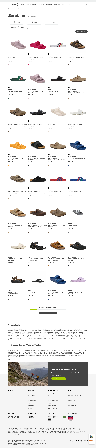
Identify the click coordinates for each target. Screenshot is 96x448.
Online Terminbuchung (53, 400)
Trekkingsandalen (13, 27)
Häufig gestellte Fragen (74, 393)
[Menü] (94, 435)
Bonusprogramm (52, 393)
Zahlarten (70, 403)
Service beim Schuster (53, 398)
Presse (30, 408)
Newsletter (31, 405)
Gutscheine (51, 403)
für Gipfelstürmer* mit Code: (50, 1)
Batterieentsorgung (53, 408)
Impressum (78, 442)
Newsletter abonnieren (58, 378)
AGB (73, 442)
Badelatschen (24, 27)
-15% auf (40, 1)
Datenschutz (84, 442)
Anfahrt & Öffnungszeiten (74, 395)
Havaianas (11, 340)
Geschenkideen (52, 405)
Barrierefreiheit (72, 405)
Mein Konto (51, 395)
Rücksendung (71, 400)
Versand (70, 398)
